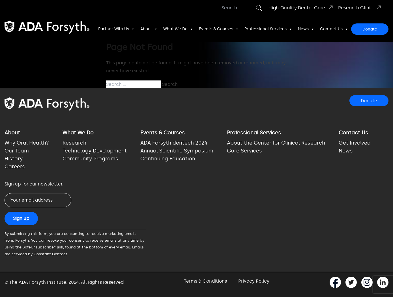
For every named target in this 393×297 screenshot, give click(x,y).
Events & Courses (219, 29)
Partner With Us (116, 29)
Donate (369, 29)
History (14, 159)
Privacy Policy (253, 281)
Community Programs (90, 159)
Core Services (244, 151)
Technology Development (95, 151)
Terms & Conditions (205, 281)
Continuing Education (167, 159)
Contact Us (334, 29)
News (306, 29)
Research (74, 143)
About (149, 29)
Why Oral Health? (27, 143)
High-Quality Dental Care (301, 7)
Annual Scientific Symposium (176, 151)
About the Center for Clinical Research (276, 143)
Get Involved (355, 143)
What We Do (178, 29)
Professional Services (268, 29)
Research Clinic (360, 7)
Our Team (17, 151)
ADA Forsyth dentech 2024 (173, 143)
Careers (15, 166)
